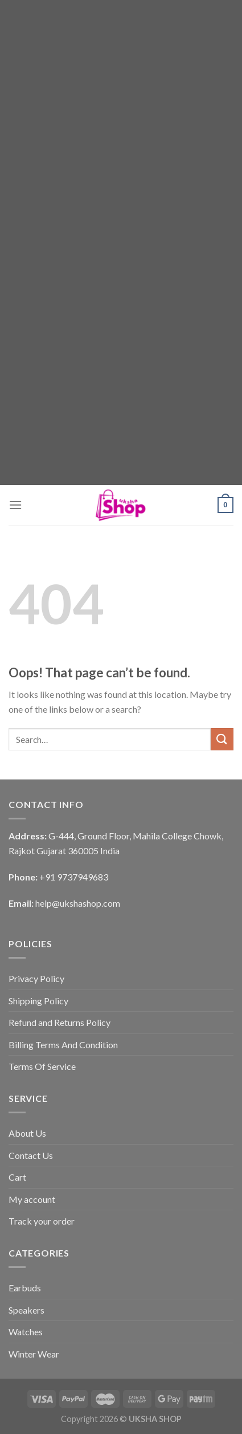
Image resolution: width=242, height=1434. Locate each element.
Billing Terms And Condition (63, 1044)
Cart (17, 1177)
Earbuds (25, 1287)
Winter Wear (34, 1353)
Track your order (42, 1220)
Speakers (26, 1309)
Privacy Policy (36, 978)
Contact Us (31, 1155)
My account (32, 1199)
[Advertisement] (121, 121)
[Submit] (222, 739)
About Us (27, 1133)
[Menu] (15, 505)
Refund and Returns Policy (59, 1022)
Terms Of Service (42, 1066)
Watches (26, 1331)
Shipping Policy (38, 1000)
